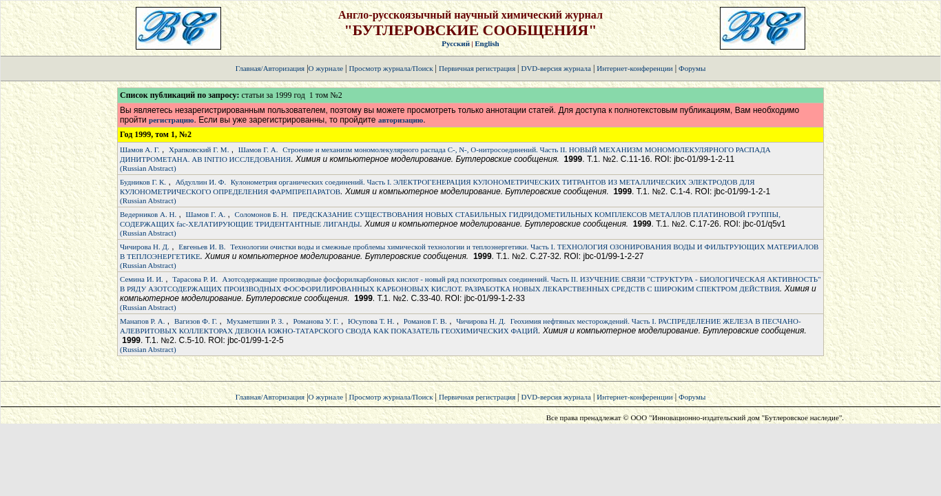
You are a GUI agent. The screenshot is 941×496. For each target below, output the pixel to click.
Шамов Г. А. (258, 149)
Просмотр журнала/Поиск (391, 68)
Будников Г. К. (143, 182)
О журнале (326, 68)
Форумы (692, 68)
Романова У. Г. (315, 321)
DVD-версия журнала (555, 68)
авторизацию (400, 120)
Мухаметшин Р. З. (255, 321)
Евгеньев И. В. (201, 246)
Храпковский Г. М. (199, 149)
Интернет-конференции (634, 68)
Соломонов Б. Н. (262, 214)
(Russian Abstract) (148, 168)
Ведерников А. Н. (148, 214)
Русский (456, 43)
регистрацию (171, 120)
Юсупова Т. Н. (371, 321)
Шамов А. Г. (140, 149)
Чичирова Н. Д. (144, 246)
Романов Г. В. (425, 321)
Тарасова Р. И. (195, 279)
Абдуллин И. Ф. (200, 182)
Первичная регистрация (478, 68)
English (487, 43)
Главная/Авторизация (270, 68)
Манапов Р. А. (142, 321)
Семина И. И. (141, 279)
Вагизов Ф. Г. (195, 321)
